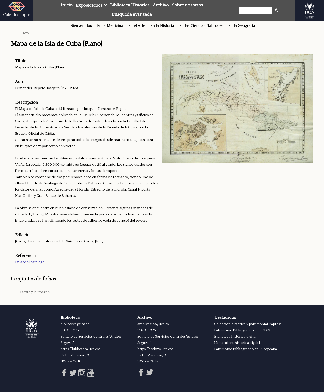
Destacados (225, 317)
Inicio (67, 5)
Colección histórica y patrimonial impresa (248, 324)
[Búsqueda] (257, 10)
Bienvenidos (81, 26)
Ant (26, 34)
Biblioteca (70, 317)
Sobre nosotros (187, 5)
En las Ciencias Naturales (201, 26)
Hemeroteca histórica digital (237, 343)
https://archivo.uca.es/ (155, 349)
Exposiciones (89, 5)
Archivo (161, 5)
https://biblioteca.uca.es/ (80, 349)
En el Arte (136, 26)
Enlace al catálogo (29, 262)
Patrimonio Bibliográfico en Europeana (245, 349)
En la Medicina (110, 26)
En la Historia (162, 26)
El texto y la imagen (34, 292)
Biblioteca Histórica (130, 5)
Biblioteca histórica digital (235, 336)
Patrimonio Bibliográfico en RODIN (242, 330)
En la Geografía (241, 26)
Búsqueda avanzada (132, 14)
